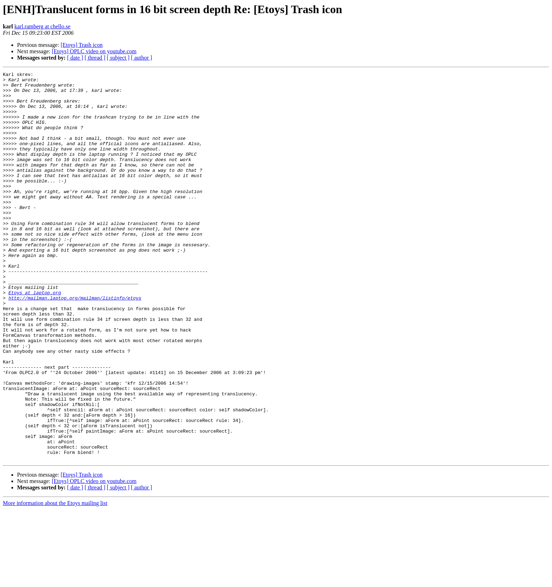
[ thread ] (94, 58)
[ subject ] (118, 58)
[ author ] (141, 58)
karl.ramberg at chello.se (42, 26)
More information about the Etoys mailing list (55, 581)
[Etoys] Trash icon (82, 45)
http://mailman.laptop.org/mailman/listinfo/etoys (75, 343)
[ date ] (75, 58)
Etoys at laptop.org (35, 337)
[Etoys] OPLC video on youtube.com (94, 51)
